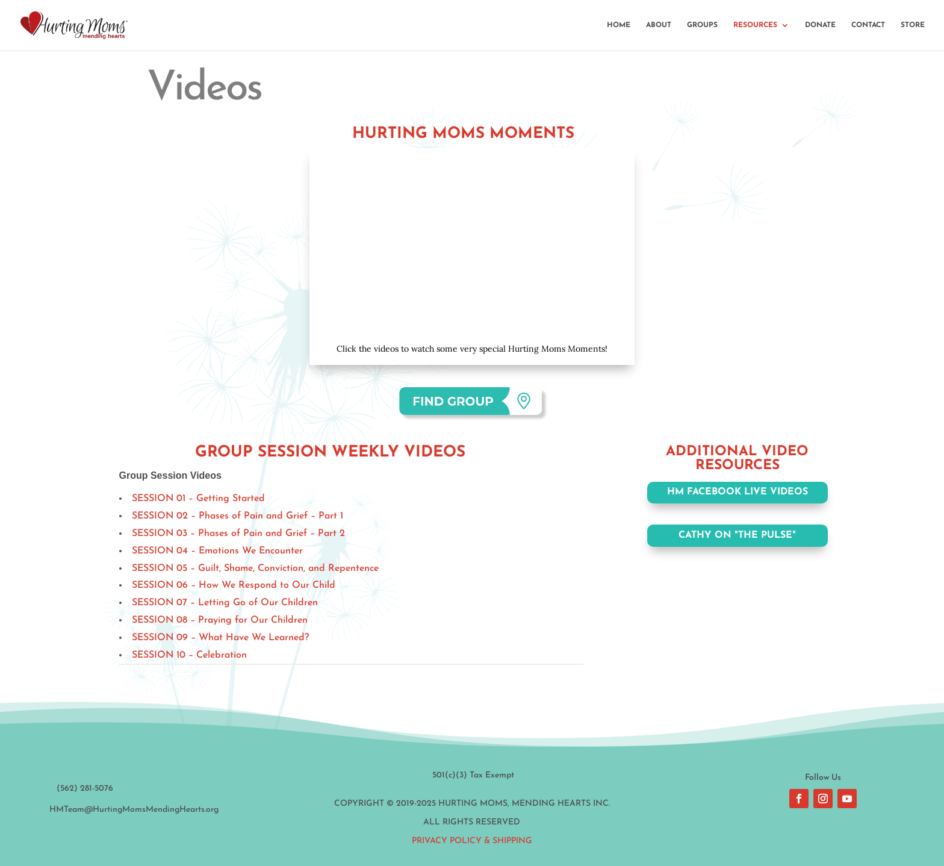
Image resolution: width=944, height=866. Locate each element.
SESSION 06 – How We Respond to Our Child (233, 585)
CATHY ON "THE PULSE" (737, 535)
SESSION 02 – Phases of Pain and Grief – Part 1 (237, 516)
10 (508, 306)
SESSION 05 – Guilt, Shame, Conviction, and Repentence (255, 568)
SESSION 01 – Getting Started (198, 498)
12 (528, 306)
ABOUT (658, 25)
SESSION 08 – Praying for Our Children (220, 620)
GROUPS (702, 25)
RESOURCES (755, 25)
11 (518, 306)
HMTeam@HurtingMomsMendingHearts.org (134, 809)
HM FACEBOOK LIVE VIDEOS (737, 492)
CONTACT (868, 25)
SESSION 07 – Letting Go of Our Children (225, 603)
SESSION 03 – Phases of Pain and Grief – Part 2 (238, 533)
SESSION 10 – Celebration (189, 655)
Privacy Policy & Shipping (472, 841)
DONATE (820, 25)
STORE (913, 25)
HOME (618, 25)
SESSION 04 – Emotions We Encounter (217, 551)
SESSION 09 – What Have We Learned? (220, 638)
